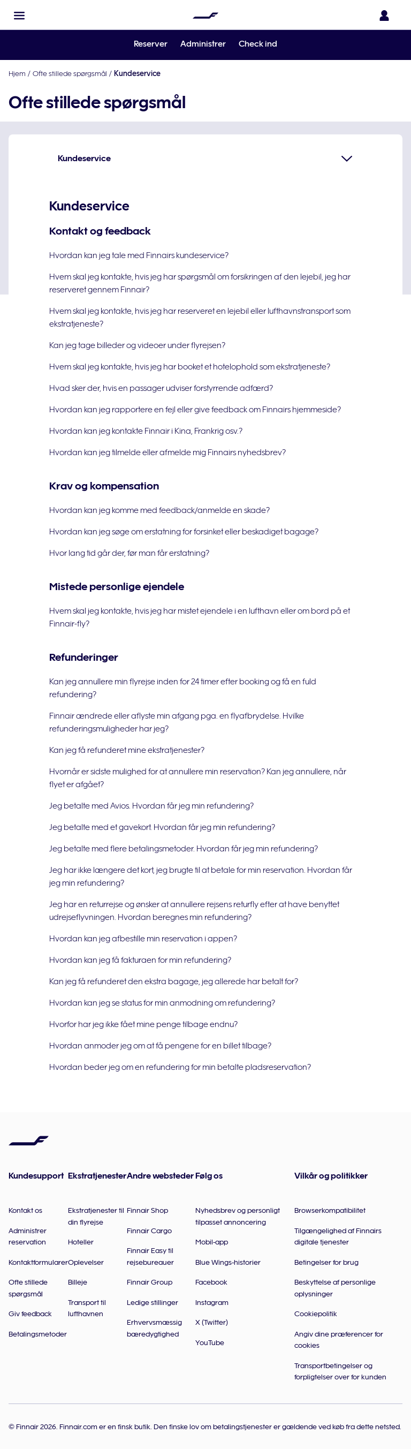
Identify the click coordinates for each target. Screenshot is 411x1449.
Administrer (203, 44)
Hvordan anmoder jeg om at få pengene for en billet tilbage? (160, 1046)
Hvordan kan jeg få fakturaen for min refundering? (140, 960)
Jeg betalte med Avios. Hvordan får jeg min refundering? (151, 806)
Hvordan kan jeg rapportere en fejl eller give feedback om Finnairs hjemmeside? (195, 409)
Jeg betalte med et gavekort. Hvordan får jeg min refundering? (162, 827)
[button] (19, 15)
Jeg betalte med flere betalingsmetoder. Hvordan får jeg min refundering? (183, 849)
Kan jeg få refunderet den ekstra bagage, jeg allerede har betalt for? (173, 981)
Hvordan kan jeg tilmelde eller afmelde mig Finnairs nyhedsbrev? (167, 452)
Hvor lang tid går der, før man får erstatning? (129, 553)
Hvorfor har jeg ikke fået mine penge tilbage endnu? (143, 1024)
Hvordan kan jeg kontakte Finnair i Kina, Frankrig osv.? (145, 431)
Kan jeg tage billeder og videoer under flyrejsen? (137, 345)
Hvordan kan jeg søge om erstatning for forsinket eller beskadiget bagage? (183, 532)
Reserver (151, 44)
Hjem (17, 73)
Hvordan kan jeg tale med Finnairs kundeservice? (139, 255)
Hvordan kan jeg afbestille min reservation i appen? (143, 939)
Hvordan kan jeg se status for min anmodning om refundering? (162, 1003)
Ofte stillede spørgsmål (70, 73)
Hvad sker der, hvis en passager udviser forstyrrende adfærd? (161, 388)
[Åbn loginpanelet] (386, 15)
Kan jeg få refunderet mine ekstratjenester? (126, 750)
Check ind (258, 44)
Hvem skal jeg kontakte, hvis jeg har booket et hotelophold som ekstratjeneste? (189, 367)
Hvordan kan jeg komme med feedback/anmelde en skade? (159, 510)
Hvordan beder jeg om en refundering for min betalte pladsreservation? (180, 1067)
